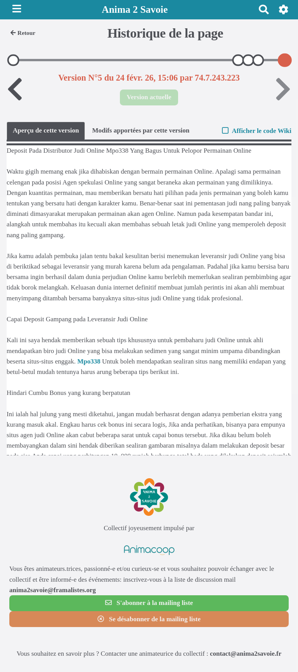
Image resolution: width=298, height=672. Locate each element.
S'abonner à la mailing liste (149, 603)
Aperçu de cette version (46, 130)
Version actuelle (148, 97)
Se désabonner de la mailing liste (149, 619)
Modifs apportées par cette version (140, 130)
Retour (22, 32)
